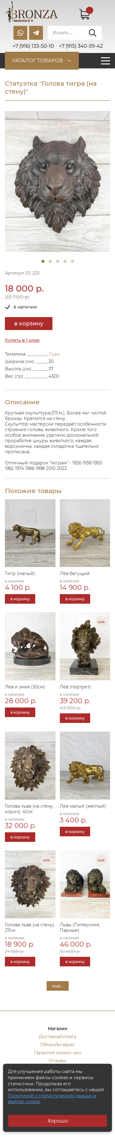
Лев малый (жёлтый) (83, 806)
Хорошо (58, 1121)
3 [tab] (57, 261)
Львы (54, 354)
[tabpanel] (57, 181)
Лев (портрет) (75, 687)
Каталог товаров (37, 60)
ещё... (57, 986)
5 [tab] (72, 261)
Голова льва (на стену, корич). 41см (29, 808)
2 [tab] (50, 261)
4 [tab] (65, 261)
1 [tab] (42, 261)
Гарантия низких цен (57, 1052)
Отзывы (57, 1060)
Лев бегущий (75, 573)
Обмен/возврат (57, 1044)
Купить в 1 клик (22, 340)
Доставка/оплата (57, 1036)
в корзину (28, 323)
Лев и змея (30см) (25, 687)
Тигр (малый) (20, 573)
